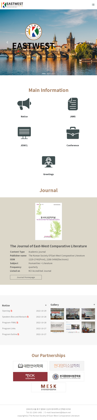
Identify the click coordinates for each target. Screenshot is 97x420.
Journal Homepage (26, 277)
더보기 (46, 305)
